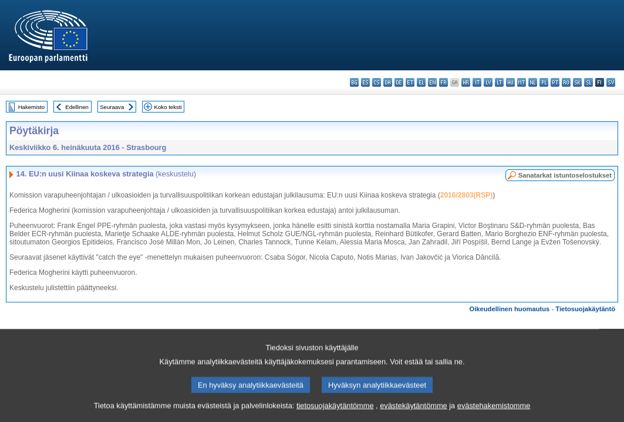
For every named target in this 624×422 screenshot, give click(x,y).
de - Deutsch (398, 82)
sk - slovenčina (577, 82)
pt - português (555, 82)
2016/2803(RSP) (466, 195)
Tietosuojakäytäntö (585, 308)
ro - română (566, 82)
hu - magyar (510, 82)
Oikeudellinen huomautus (510, 308)
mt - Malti (521, 82)
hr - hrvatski (465, 82)
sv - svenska (610, 82)
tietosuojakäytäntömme (335, 411)
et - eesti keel (410, 82)
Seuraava (112, 107)
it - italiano (477, 82)
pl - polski (543, 82)
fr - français (443, 82)
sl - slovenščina (588, 82)
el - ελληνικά (421, 82)
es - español (365, 82)
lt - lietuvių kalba (499, 82)
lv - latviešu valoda (488, 82)
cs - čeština (376, 82)
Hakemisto (31, 107)
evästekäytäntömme (413, 411)
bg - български (354, 82)
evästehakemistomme (493, 411)
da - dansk (387, 82)
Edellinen (76, 107)
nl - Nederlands (532, 82)
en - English (432, 82)
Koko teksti (168, 107)
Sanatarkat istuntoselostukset (565, 175)
